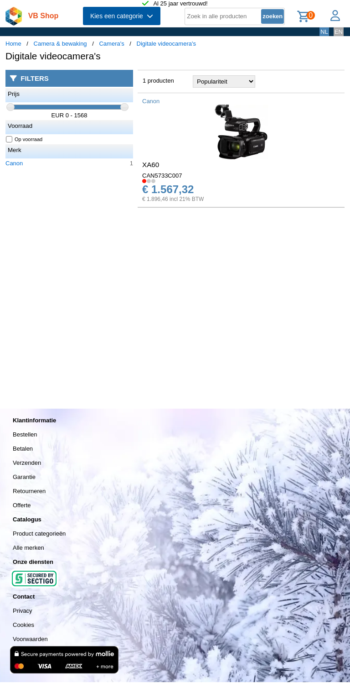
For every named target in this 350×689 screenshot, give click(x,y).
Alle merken (28, 547)
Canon (14, 163)
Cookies (23, 624)
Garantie (24, 476)
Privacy (22, 610)
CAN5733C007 (162, 175)
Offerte (22, 505)
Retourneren (29, 491)
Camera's (111, 43)
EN (339, 31)
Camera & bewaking (60, 43)
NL (324, 31)
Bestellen (25, 434)
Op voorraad (24, 139)
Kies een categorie (121, 16)
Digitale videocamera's (166, 43)
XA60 (150, 164)
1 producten (158, 80)
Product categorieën (39, 533)
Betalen (23, 448)
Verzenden (27, 462)
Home (13, 43)
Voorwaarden (30, 639)
